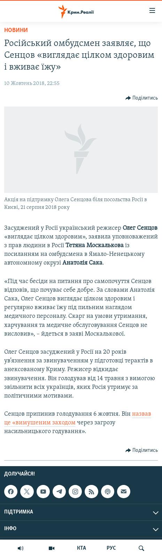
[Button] (141, 98)
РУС (111, 548)
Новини (16, 30)
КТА (81, 548)
